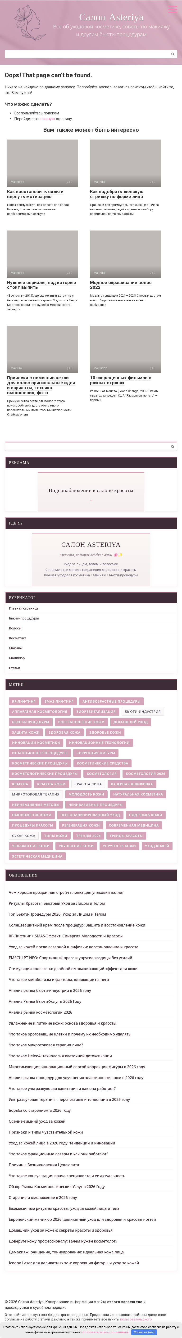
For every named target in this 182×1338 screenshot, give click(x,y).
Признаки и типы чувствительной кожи (46, 1132)
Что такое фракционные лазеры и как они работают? (58, 1154)
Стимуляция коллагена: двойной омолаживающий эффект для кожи (73, 968)
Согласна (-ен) (144, 1332)
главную (47, 119)
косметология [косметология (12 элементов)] (102, 773)
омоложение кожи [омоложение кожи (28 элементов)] (31, 815)
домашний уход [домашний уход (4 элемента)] (131, 722)
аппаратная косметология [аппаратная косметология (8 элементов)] (39, 711)
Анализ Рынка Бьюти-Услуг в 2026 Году (45, 1001)
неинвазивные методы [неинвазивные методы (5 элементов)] (35, 804)
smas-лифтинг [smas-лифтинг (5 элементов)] (59, 701)
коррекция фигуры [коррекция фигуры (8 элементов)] (96, 753)
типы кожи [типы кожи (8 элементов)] (55, 835)
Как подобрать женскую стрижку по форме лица (116, 194)
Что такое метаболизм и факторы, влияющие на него (59, 979)
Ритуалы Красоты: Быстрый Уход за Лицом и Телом (57, 903)
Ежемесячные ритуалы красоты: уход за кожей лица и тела (64, 1208)
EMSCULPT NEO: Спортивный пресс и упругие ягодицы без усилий (70, 957)
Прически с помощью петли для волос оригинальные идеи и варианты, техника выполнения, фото (41, 385)
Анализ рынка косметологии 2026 (40, 1012)
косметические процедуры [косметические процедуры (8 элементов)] (40, 763)
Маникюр (17, 658)
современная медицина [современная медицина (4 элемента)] (134, 825)
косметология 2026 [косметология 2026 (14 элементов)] (145, 773)
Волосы (15, 628)
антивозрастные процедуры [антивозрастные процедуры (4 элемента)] (111, 701)
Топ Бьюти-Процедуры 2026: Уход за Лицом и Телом (57, 914)
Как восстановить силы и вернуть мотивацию (35, 194)
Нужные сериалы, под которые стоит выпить (41, 285)
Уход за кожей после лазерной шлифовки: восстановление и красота (73, 946)
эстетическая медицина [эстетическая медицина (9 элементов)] (37, 856)
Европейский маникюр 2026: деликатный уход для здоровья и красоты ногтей (82, 1219)
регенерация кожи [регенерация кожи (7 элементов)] (81, 825)
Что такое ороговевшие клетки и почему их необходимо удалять (70, 1034)
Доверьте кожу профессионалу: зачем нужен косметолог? (63, 1241)
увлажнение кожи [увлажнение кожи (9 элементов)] (31, 846)
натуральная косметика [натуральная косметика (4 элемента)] (138, 794)
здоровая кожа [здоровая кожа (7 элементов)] (64, 732)
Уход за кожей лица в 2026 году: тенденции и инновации (62, 1143)
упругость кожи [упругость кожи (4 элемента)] (119, 846)
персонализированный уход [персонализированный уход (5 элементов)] (90, 815)
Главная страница (23, 608)
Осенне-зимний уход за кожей (37, 1121)
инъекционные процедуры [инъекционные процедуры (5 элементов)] (40, 753)
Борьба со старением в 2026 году (40, 1110)
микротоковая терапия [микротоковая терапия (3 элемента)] (35, 794)
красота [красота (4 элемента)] (20, 784)
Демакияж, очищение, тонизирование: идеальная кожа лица (66, 1252)
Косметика (18, 638)
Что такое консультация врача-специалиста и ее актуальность (67, 1175)
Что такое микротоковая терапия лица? (46, 1045)
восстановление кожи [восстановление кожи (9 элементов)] (81, 722)
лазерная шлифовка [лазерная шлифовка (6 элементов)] (132, 784)
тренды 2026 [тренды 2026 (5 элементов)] (88, 835)
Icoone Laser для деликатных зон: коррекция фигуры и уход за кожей (74, 1263)
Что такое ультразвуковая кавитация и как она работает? (62, 1088)
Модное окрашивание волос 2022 (121, 285)
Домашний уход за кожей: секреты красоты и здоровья (61, 1230)
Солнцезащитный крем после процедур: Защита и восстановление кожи (77, 925)
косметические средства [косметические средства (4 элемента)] (102, 763)
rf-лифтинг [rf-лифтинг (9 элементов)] (24, 701)
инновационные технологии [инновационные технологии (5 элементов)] (99, 742)
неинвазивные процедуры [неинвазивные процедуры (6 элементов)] (95, 804)
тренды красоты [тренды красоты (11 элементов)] (126, 835)
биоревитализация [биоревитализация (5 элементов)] (96, 711)
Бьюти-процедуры (24, 618)
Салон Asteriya (111, 17)
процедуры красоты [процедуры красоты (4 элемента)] (32, 825)
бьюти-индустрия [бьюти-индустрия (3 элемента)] (143, 711)
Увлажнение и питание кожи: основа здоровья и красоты (62, 1023)
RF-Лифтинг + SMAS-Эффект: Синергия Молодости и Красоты (66, 936)
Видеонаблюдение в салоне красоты (91, 490)
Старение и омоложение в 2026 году (43, 1197)
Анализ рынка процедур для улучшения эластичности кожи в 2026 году (76, 1077)
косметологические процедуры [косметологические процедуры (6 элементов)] (45, 773)
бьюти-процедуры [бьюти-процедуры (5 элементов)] (30, 722)
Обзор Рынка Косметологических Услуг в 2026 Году (57, 1186)
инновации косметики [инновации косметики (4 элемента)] (36, 742)
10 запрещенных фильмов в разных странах (120, 380)
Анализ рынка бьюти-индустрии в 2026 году (50, 990)
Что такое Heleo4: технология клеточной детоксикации (60, 1055)
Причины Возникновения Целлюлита (44, 1164)
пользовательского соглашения (104, 1332)
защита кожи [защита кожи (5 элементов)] (26, 732)
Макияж (16, 648)
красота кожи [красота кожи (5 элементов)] (51, 784)
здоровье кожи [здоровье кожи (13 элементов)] (105, 732)
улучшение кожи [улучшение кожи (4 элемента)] (76, 846)
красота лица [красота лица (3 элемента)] (88, 784)
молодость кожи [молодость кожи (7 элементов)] (86, 794)
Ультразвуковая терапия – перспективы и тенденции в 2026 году (69, 1099)
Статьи (14, 668)
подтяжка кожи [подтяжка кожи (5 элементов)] (145, 815)
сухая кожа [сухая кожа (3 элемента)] (23, 835)
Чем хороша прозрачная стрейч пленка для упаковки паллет (66, 892)
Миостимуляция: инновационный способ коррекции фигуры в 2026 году (77, 1066)
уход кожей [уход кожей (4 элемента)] (157, 846)
